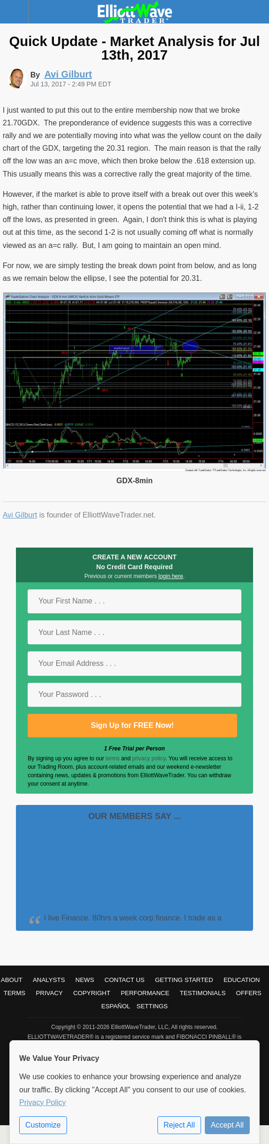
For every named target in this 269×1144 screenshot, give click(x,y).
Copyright (91, 993)
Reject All (179, 1125)
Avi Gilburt (20, 515)
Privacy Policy (42, 1102)
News (84, 979)
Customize (43, 1125)
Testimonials (203, 993)
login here (170, 576)
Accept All (227, 1125)
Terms (15, 993)
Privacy (49, 993)
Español (115, 1006)
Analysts (49, 979)
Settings (152, 1006)
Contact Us (124, 979)
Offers (249, 993)
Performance (145, 993)
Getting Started (184, 979)
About (11, 979)
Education (242, 979)
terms (112, 758)
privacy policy (148, 758)
